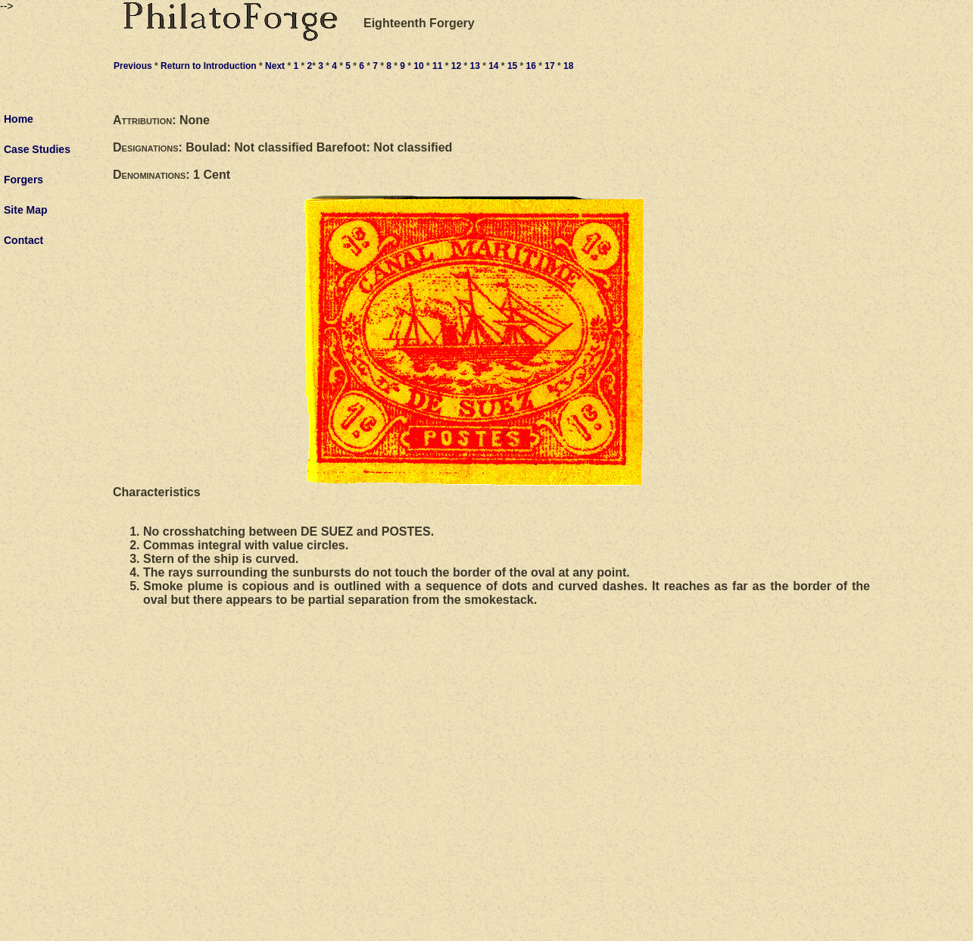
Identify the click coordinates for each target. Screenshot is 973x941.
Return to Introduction (209, 66)
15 (512, 66)
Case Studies (37, 149)
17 (549, 66)
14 (493, 66)
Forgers (23, 180)
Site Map (26, 210)
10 (418, 66)
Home (18, 119)
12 (456, 66)
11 (437, 66)
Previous (133, 66)
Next (275, 66)
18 (568, 66)
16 (531, 66)
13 (474, 66)
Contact (23, 240)
